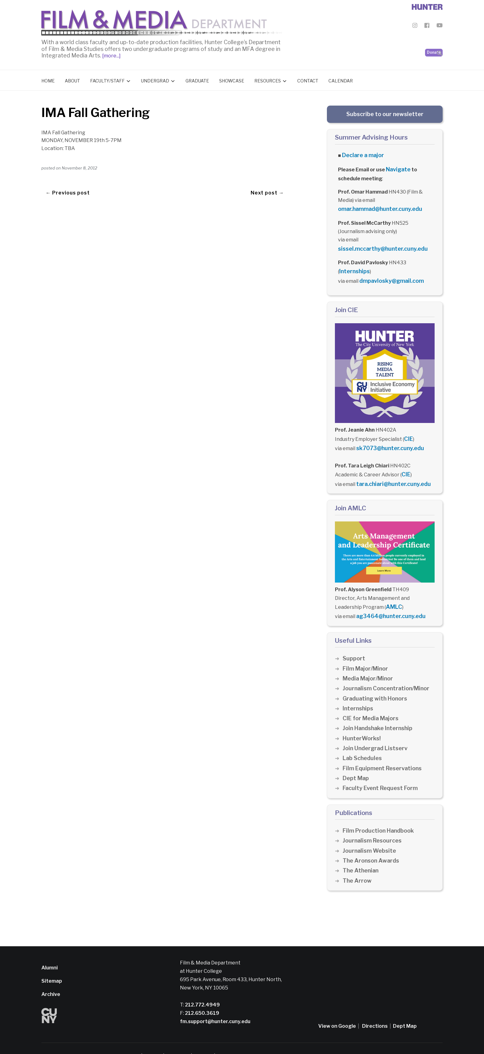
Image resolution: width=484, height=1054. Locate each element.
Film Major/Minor (367, 653)
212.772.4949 (202, 990)
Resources (267, 79)
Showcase (231, 79)
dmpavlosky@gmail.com (388, 274)
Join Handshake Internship (379, 713)
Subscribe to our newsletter (385, 112)
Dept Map (356, 763)
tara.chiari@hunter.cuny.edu (390, 472)
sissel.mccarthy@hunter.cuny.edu (378, 244)
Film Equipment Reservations (384, 753)
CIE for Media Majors (372, 703)
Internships (353, 265)
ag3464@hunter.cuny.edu (388, 602)
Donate (434, 37)
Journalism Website (370, 835)
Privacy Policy (182, 1041)
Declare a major (361, 153)
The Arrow (357, 865)
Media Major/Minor (369, 663)
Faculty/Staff (107, 79)
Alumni (49, 953)
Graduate (197, 79)
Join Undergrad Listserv (377, 733)
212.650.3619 (201, 998)
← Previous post (68, 183)
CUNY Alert (211, 1041)
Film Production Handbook (380, 815)
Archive (50, 980)
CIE (408, 430)
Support (354, 643)
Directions (375, 1011)
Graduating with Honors (377, 683)
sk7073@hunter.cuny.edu (387, 439)
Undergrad (155, 79)
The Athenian (362, 856)
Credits (233, 1041)
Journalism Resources (374, 826)
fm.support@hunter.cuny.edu (215, 1007)
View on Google (337, 1011)
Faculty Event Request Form (382, 773)
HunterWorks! (362, 723)
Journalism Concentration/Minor (389, 673)
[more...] (111, 54)
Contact (307, 79)
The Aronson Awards (372, 845)
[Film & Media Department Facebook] (426, 26)
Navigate (397, 166)
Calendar (340, 79)
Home (48, 79)
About (72, 79)
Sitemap (51, 966)
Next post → (267, 183)
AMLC (393, 594)
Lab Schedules (363, 743)
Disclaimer (154, 1041)
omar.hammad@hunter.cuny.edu (376, 205)
